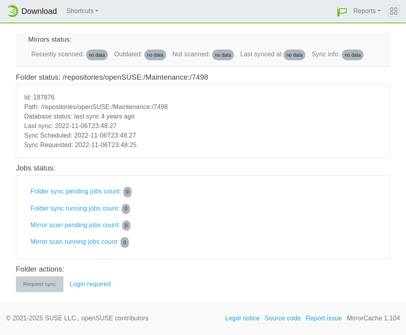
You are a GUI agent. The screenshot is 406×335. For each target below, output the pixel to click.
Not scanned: (203, 55)
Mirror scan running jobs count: (80, 242)
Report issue (324, 318)
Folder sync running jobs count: (80, 209)
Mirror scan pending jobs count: (80, 225)
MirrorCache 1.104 (373, 318)
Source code (283, 318)
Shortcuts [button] (80, 11)
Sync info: (338, 55)
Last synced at (272, 55)
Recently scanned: (69, 55)
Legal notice (242, 318)
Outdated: (140, 55)
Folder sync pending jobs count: (81, 192)
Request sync (39, 284)
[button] (342, 11)
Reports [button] (364, 11)
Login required (90, 284)
